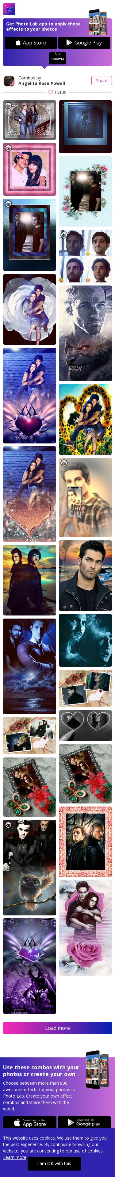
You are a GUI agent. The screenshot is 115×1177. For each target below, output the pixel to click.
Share (101, 80)
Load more (57, 1028)
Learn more (14, 1157)
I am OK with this (54, 1163)
